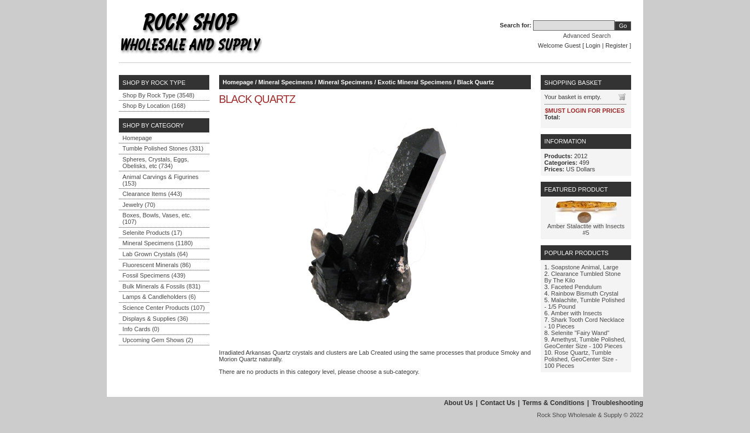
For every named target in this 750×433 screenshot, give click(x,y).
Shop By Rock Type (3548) (158, 95)
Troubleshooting (617, 403)
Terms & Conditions (554, 403)
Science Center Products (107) (164, 307)
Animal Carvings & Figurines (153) (161, 180)
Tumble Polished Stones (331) (163, 148)
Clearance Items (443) (152, 193)
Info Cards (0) (141, 329)
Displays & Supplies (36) (155, 318)
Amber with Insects (576, 313)
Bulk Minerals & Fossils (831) (162, 286)
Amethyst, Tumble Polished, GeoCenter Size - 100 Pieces (585, 342)
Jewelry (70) (139, 204)
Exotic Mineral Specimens (414, 82)
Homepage (137, 138)
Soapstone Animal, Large (585, 267)
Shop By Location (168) (154, 105)
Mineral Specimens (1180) (158, 243)
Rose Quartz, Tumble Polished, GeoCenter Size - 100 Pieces (581, 359)
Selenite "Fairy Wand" (580, 333)
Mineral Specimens (286, 82)
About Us (458, 403)
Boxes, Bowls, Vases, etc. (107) (157, 218)
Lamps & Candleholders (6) (159, 296)
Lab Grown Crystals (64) (155, 254)
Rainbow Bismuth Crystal (585, 293)
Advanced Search (587, 35)
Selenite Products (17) (152, 232)
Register (616, 45)
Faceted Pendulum (576, 287)
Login (593, 45)
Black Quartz (475, 82)
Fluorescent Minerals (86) (157, 265)
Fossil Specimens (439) (154, 275)
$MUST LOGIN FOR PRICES (585, 110)
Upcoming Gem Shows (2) (158, 340)
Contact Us (497, 403)
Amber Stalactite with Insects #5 (586, 229)
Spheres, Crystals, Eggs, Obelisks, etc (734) (156, 162)
